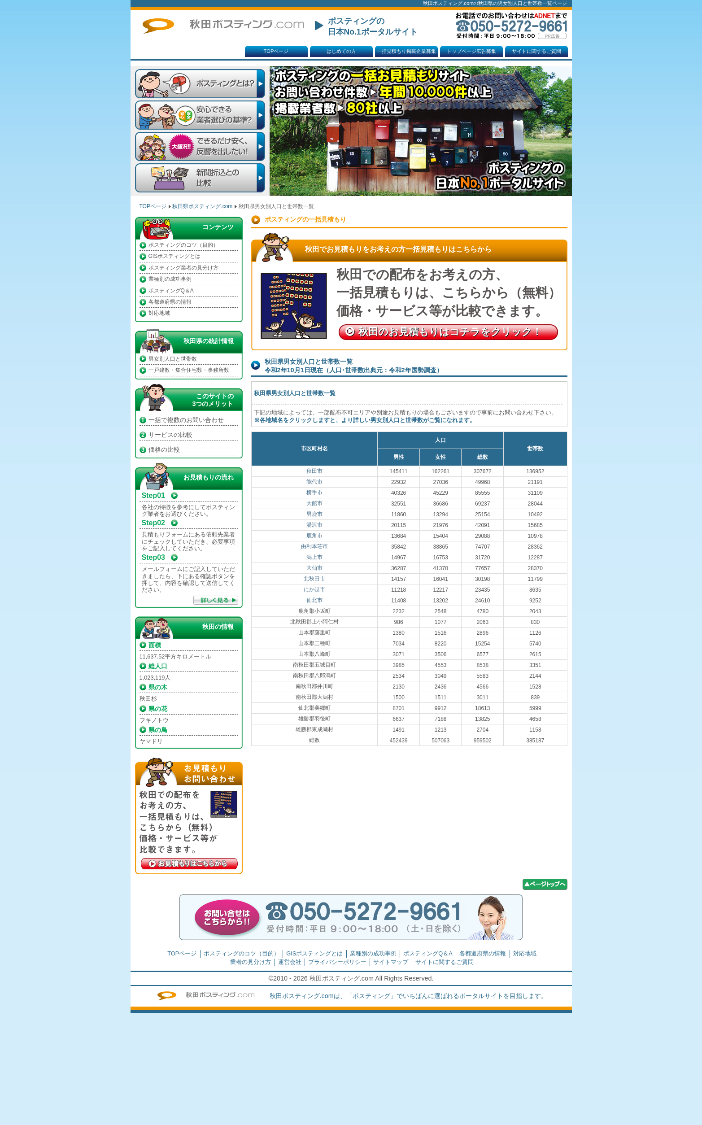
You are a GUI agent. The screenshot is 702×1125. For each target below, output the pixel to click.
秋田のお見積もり (450, 331)
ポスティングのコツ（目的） (183, 245)
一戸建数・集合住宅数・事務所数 (188, 370)
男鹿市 (314, 514)
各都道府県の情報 (170, 302)
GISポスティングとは (174, 256)
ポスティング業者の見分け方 (183, 268)
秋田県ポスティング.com (202, 206)
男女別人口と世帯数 (172, 359)
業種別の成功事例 (170, 279)
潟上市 (314, 557)
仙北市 (314, 600)
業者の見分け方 (250, 962)
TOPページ (276, 51)
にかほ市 (314, 589)
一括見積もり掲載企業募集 (406, 51)
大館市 (314, 503)
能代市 (314, 482)
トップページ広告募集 (471, 51)
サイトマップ (390, 962)
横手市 (314, 492)
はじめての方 (341, 51)
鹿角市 (314, 535)
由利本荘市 (314, 546)
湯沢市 (314, 525)
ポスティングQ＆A (171, 291)
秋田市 (314, 471)
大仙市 (314, 568)
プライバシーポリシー (337, 962)
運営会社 (289, 962)
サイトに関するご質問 (536, 51)
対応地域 (159, 313)
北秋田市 (314, 579)
